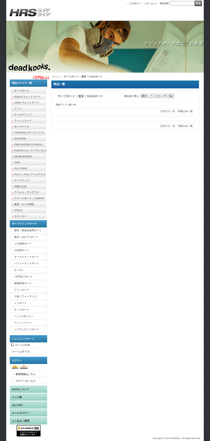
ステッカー (20, 216)
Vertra (17, 162)
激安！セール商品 (24, 204)
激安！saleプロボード (26, 237)
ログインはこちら (26, 380)
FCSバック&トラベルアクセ (30, 174)
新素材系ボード (23, 283)
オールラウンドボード (26, 256)
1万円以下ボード (23, 276)
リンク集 (17, 397)
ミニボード (20, 303)
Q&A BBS (17, 405)
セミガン (19, 270)
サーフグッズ (21, 180)
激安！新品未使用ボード (28, 230)
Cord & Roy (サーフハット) (29, 132)
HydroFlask (20, 138)
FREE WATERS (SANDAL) (28, 144)
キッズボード (21, 309)
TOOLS (18, 210)
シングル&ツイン (23, 316)
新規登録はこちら (26, 374)
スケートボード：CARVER (29, 198)
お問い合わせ (151, 3)
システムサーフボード (26, 329)
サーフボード (21, 90)
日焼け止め (20, 186)
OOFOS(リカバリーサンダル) (30, 150)
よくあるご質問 (20, 420)
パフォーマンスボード (26, 263)
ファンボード (21, 289)
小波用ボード (21, 250)
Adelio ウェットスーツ (26, 102)
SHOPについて (20, 389)
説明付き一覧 (167, 111)
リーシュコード (23, 120)
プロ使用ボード (23, 243)
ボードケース (21, 126)
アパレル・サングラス (26, 192)
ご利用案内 (133, 3)
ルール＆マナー (20, 413)
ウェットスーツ (23, 322)
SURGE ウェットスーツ (27, 96)
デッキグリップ (23, 114)
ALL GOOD (20, 168)
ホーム (56, 76)
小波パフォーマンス (25, 296)
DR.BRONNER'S (23, 156)
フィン (18, 108)
